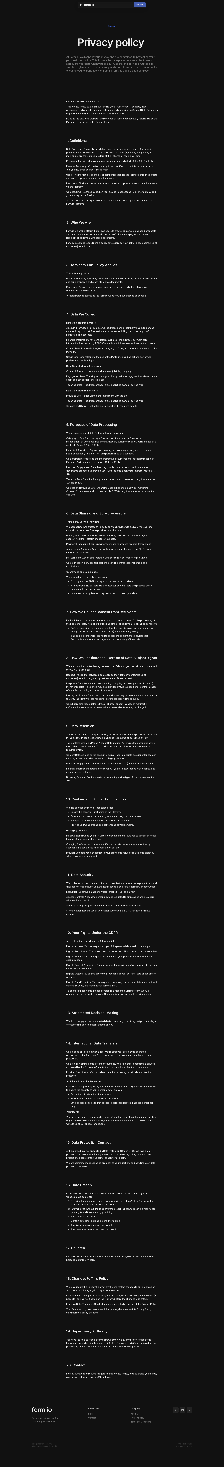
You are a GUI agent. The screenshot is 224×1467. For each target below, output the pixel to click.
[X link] (189, 1410)
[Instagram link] (176, 1410)
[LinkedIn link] (182, 1410)
